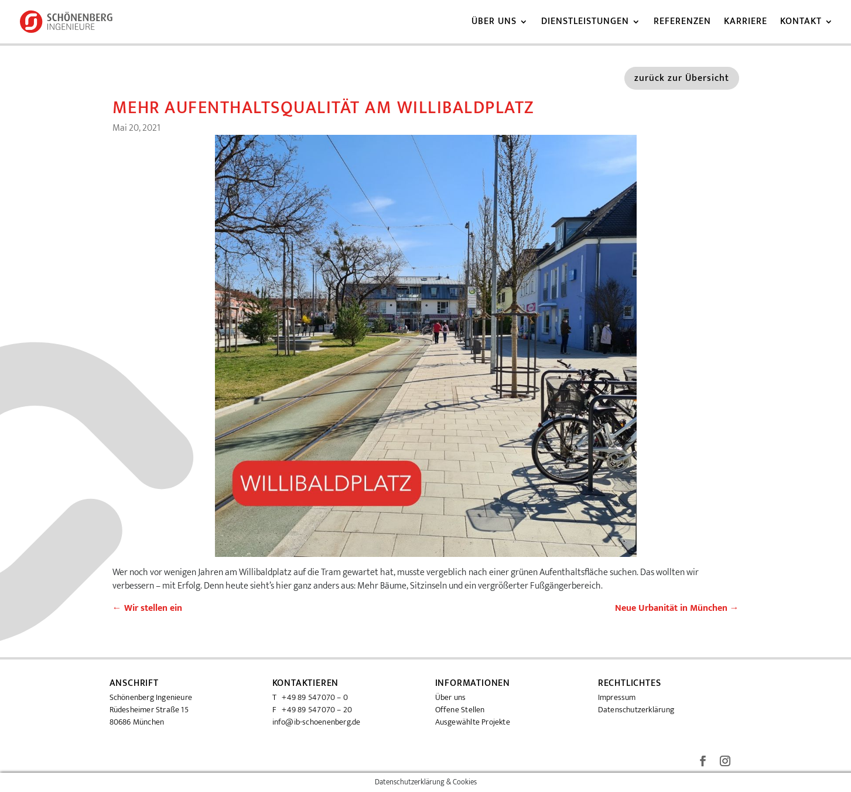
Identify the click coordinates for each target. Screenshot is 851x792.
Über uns (494, 23)
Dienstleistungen (585, 23)
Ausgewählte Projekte (472, 722)
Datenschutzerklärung (636, 709)
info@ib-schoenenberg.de (316, 722)
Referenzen (682, 23)
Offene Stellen (460, 709)
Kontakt (801, 23)
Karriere (745, 23)
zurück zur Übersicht (681, 78)
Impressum (617, 697)
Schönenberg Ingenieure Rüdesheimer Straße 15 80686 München (151, 710)
